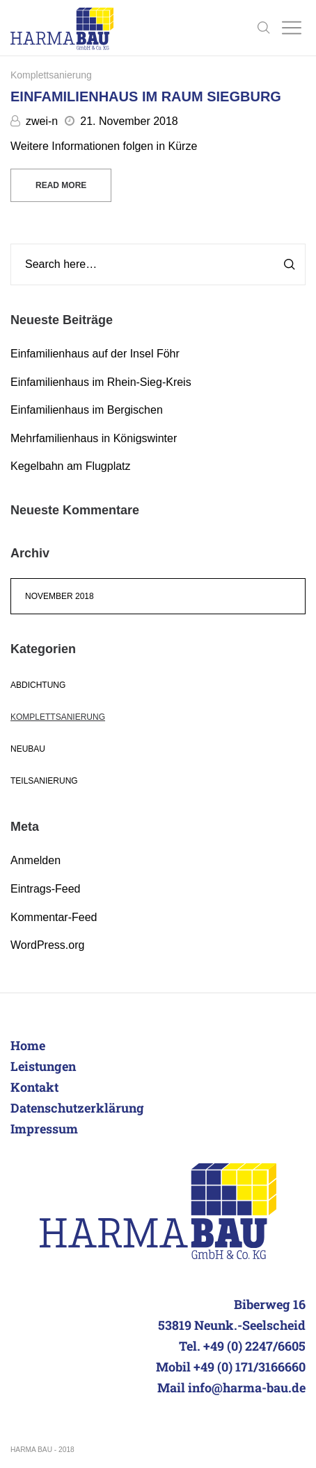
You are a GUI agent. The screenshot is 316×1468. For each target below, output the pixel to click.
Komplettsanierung (51, 75)
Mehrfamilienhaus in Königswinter (93, 438)
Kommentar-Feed (53, 917)
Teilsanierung (44, 781)
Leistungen (43, 1066)
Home (27, 1045)
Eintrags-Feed (45, 889)
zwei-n (34, 121)
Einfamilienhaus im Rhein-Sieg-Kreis (100, 382)
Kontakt (34, 1087)
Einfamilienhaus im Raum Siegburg (145, 96)
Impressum (44, 1128)
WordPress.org (47, 945)
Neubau (27, 749)
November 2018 (59, 596)
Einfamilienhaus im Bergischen (86, 410)
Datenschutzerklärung (77, 1107)
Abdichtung (37, 685)
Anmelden (35, 860)
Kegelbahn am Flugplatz (70, 466)
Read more (60, 185)
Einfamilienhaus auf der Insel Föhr (95, 354)
